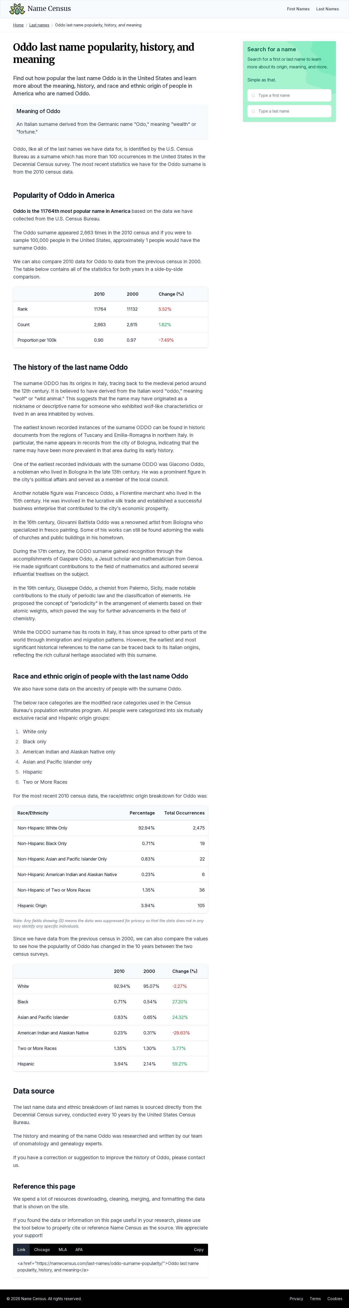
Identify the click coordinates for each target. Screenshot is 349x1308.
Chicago (42, 1249)
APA (79, 1249)
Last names (39, 25)
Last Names (327, 9)
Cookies (334, 1298)
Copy (199, 1249)
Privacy (296, 1298)
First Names (298, 9)
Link (21, 1249)
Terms (315, 1298)
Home (18, 25)
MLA (63, 1249)
